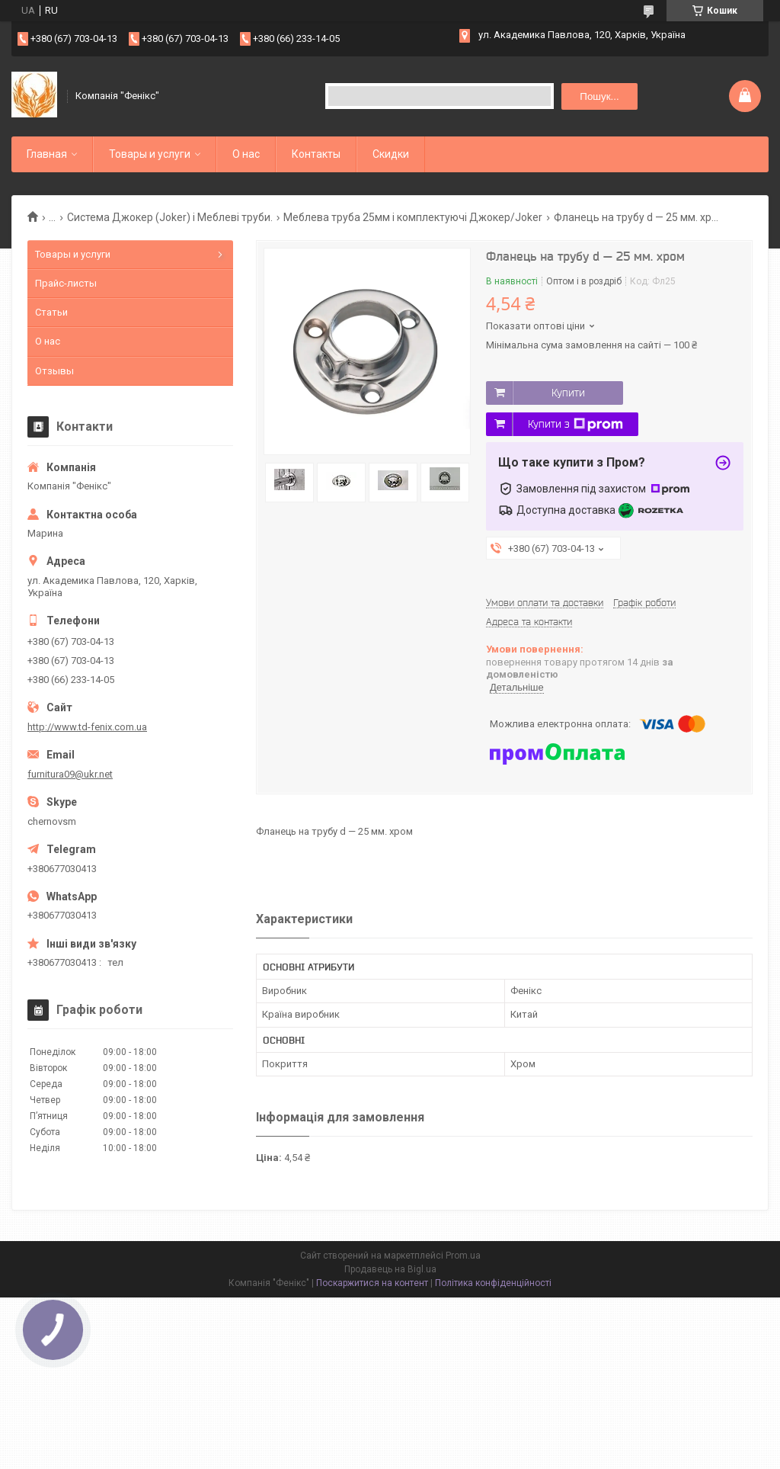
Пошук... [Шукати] (599, 96)
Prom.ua (463, 1255)
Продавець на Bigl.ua (390, 1269)
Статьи (51, 312)
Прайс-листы (66, 283)
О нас (246, 154)
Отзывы (54, 371)
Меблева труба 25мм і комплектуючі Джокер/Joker (412, 217)
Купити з (575, 424)
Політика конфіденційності (493, 1283)
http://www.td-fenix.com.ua (87, 727)
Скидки (390, 154)
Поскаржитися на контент (372, 1283)
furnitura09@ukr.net (70, 774)
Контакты (316, 154)
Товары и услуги (149, 154)
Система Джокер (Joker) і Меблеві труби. (170, 217)
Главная (47, 154)
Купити (568, 392)
